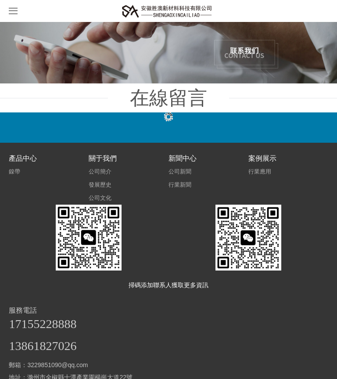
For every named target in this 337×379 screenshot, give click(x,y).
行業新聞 (179, 184)
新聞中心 (182, 158)
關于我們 (103, 158)
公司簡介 (100, 171)
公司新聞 (179, 171)
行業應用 (259, 171)
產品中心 (23, 158)
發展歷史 (100, 184)
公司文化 (100, 198)
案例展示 (262, 158)
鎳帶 (14, 171)
